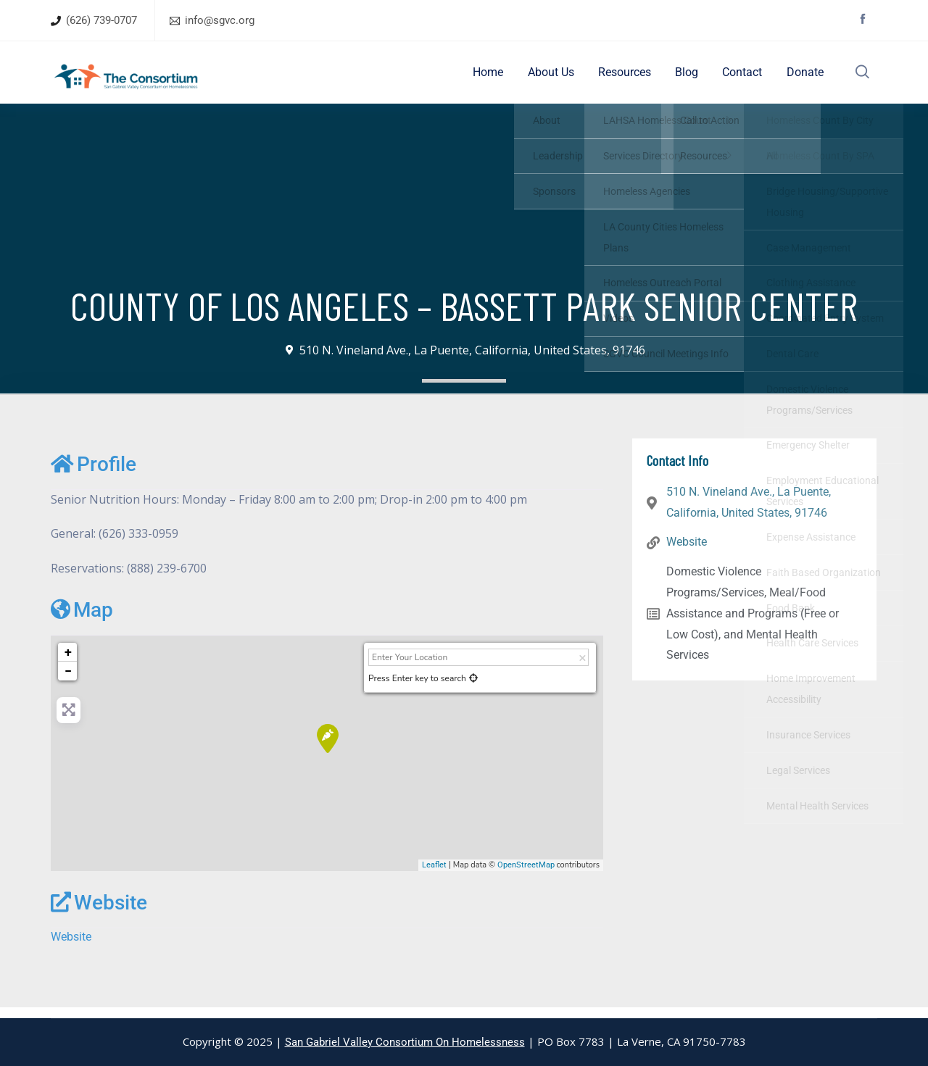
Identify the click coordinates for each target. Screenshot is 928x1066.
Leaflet (434, 875)
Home (504, 77)
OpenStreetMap (526, 875)
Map (82, 620)
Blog (691, 77)
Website (99, 913)
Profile (93, 474)
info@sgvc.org (219, 20)
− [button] (68, 680)
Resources (632, 77)
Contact (743, 77)
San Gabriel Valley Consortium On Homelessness (405, 1042)
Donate (801, 77)
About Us (562, 77)
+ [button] (68, 662)
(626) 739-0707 (101, 20)
